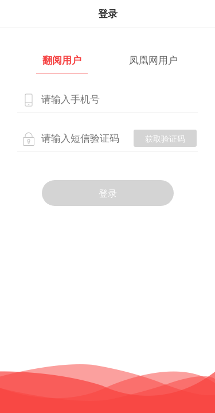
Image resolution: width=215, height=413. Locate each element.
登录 (108, 193)
